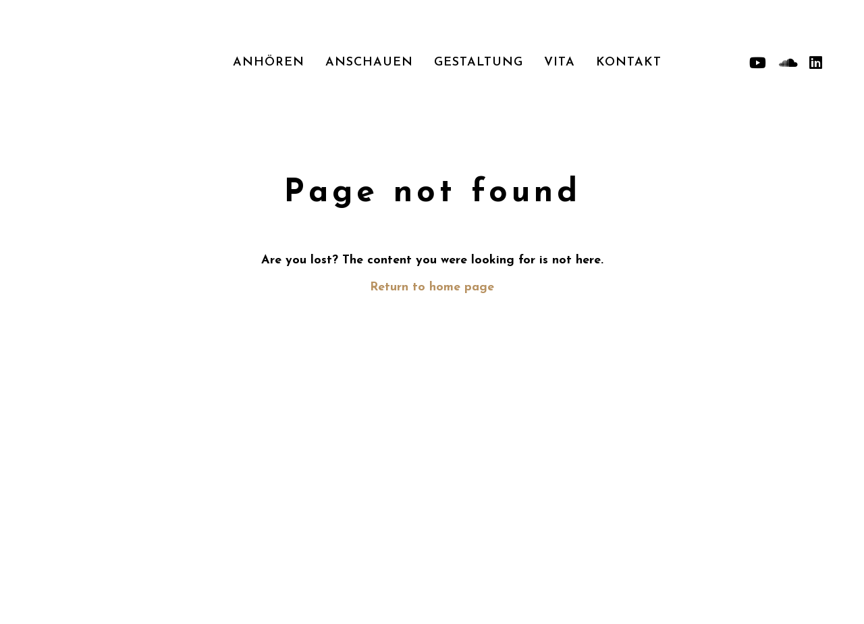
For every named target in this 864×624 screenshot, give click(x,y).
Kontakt (629, 62)
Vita (559, 62)
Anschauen (369, 62)
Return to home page (432, 287)
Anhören (268, 62)
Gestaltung (478, 62)
